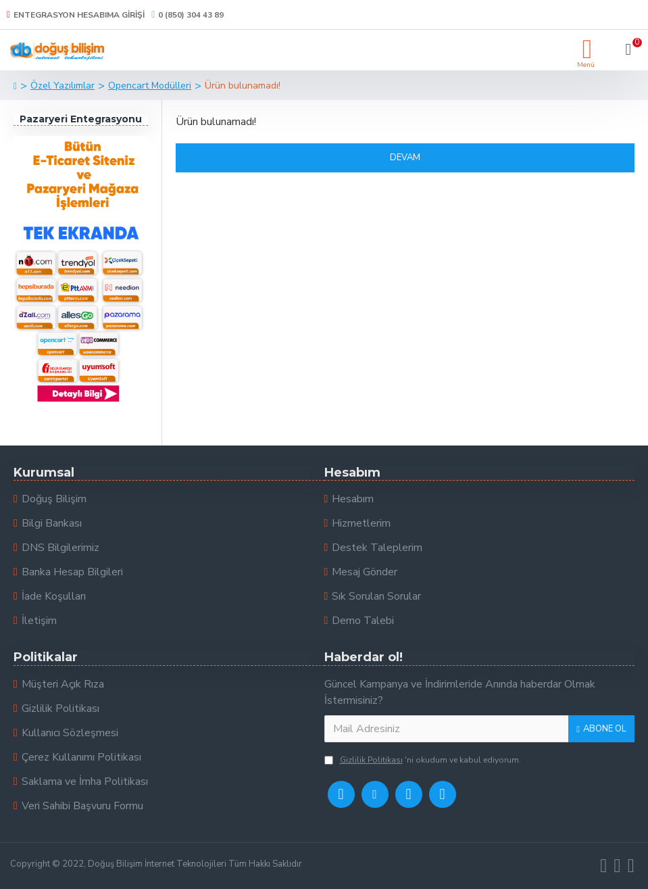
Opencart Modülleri (149, 85)
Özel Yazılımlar (62, 85)
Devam (405, 157)
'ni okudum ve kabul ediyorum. (422, 760)
